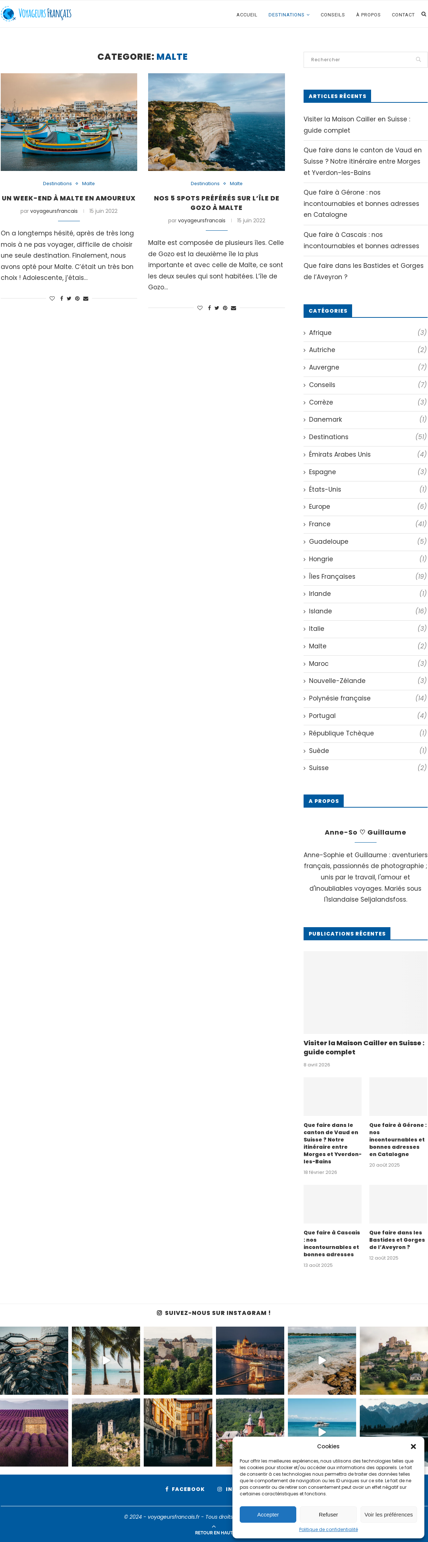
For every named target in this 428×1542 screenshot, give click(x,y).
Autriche (368, 350)
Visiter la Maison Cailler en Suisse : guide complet (364, 1047)
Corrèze (368, 402)
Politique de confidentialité (328, 1529)
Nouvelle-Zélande (368, 681)
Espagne (368, 472)
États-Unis (368, 489)
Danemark (368, 419)
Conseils (333, 14)
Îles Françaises (368, 577)
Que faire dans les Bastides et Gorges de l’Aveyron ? (396, 1239)
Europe (368, 507)
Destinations (287, 14)
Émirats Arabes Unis (368, 454)
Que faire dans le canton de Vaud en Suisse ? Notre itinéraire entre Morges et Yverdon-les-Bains (363, 161)
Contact (403, 14)
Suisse (368, 768)
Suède (368, 751)
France (368, 524)
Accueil (247, 14)
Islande (368, 611)
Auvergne (368, 367)
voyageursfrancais (54, 221)
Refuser (328, 1514)
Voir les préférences (389, 1514)
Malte (88, 184)
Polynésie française (368, 698)
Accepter (268, 1514)
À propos (368, 14)
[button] (413, 1446)
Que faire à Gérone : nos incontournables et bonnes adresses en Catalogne (361, 203)
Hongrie (368, 559)
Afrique (368, 333)
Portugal (368, 716)
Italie (368, 629)
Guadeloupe (368, 542)
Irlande (368, 594)
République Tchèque (368, 733)
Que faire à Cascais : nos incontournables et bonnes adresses (331, 1243)
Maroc (368, 664)
